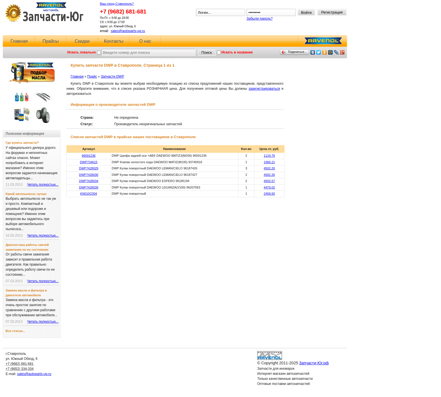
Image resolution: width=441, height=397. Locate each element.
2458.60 (269, 193)
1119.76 (269, 155)
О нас (145, 41)
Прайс (92, 76)
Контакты (113, 41)
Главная (19, 41)
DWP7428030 (89, 174)
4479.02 (269, 187)
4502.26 (269, 168)
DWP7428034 (89, 181)
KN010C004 (88, 193)
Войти (306, 12)
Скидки (82, 41)
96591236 (89, 155)
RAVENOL (322, 42)
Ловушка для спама (272, 389)
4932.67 (269, 181)
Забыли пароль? (260, 19)
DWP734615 (88, 162)
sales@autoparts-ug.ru (128, 31)
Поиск (207, 52)
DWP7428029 (89, 168)
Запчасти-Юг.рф (45, 12)
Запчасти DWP (112, 76)
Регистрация (332, 12)
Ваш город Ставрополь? (117, 3)
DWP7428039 (89, 187)
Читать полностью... (43, 185)
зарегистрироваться (264, 89)
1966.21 (269, 162)
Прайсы (50, 41)
